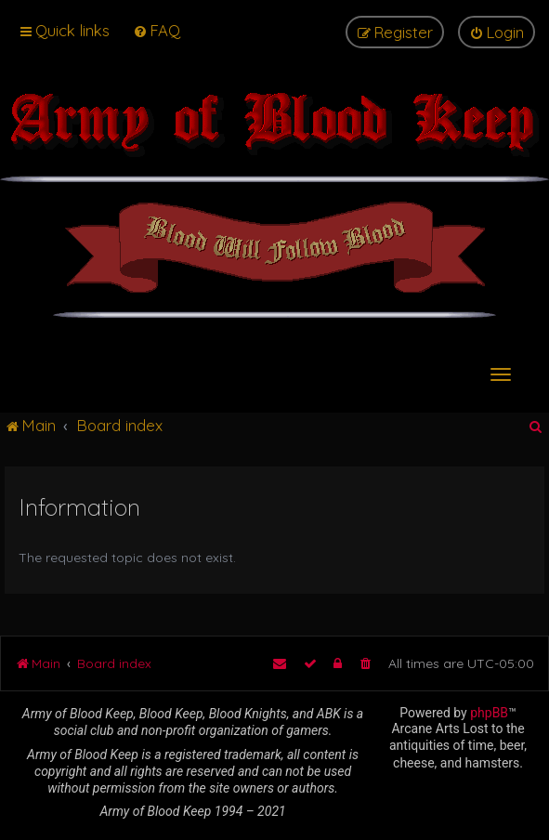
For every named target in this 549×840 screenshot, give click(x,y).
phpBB (489, 712)
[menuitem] (156, 30)
